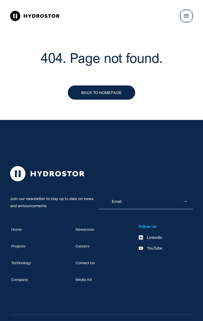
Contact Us (85, 263)
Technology (21, 263)
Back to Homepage (101, 92)
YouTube (154, 248)
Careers (82, 246)
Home (16, 229)
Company (19, 279)
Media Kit (83, 279)
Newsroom (84, 229)
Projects (18, 246)
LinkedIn (154, 237)
